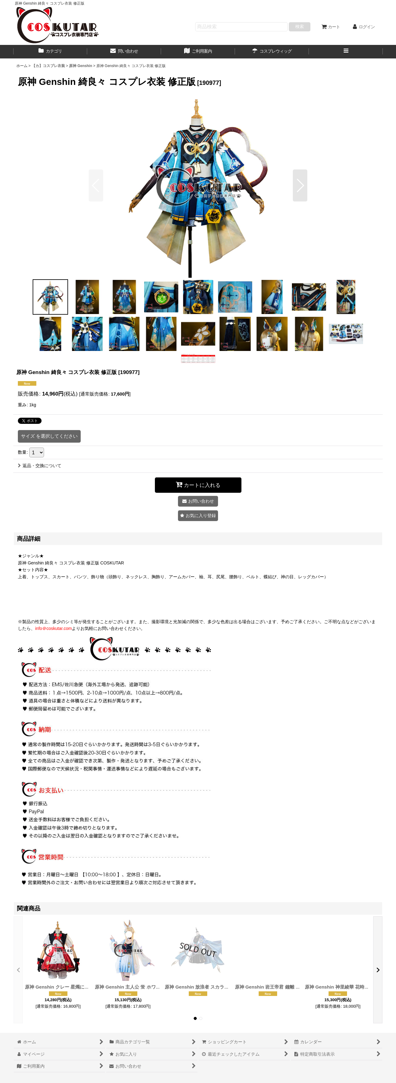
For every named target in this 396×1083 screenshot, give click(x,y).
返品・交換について (39, 465)
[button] (346, 51)
